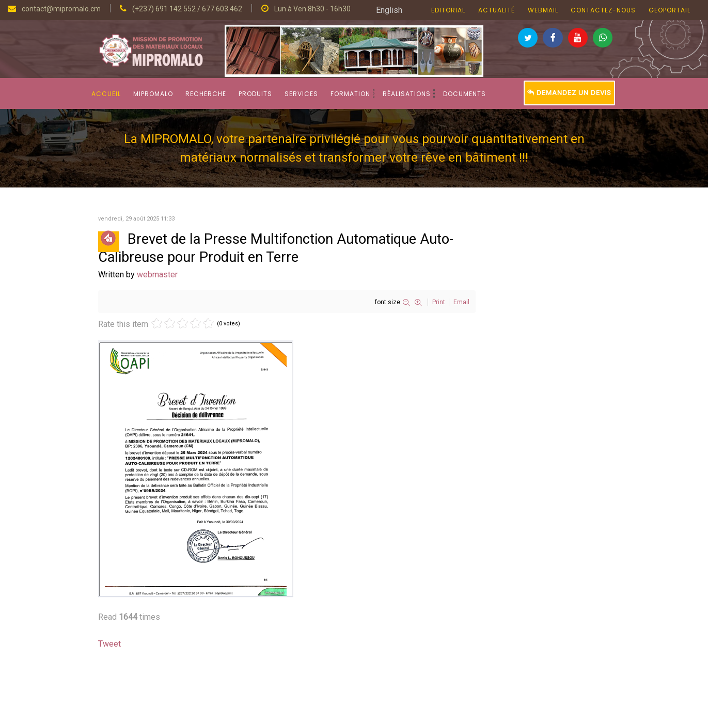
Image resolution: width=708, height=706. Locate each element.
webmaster (157, 274)
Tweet (109, 644)
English (389, 10)
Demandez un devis (569, 93)
